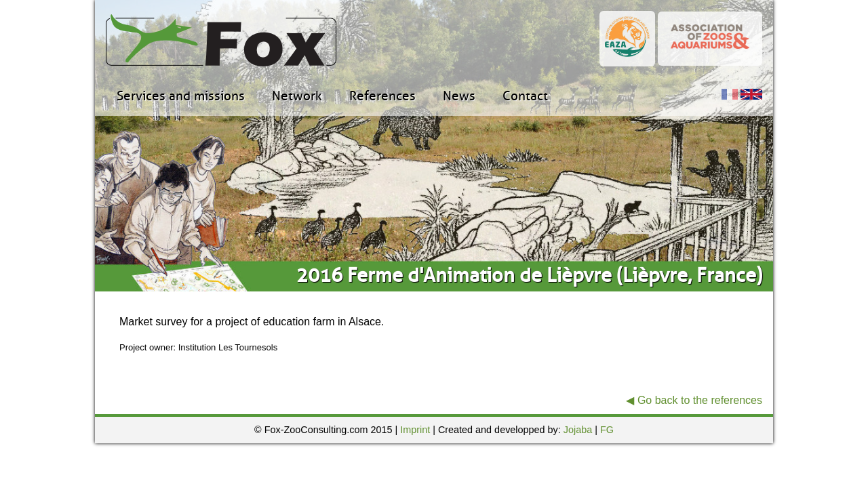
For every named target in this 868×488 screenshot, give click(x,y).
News (459, 96)
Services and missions (181, 96)
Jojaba (578, 429)
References (382, 96)
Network (297, 96)
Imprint (415, 429)
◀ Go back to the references (694, 400)
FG (607, 429)
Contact (525, 96)
